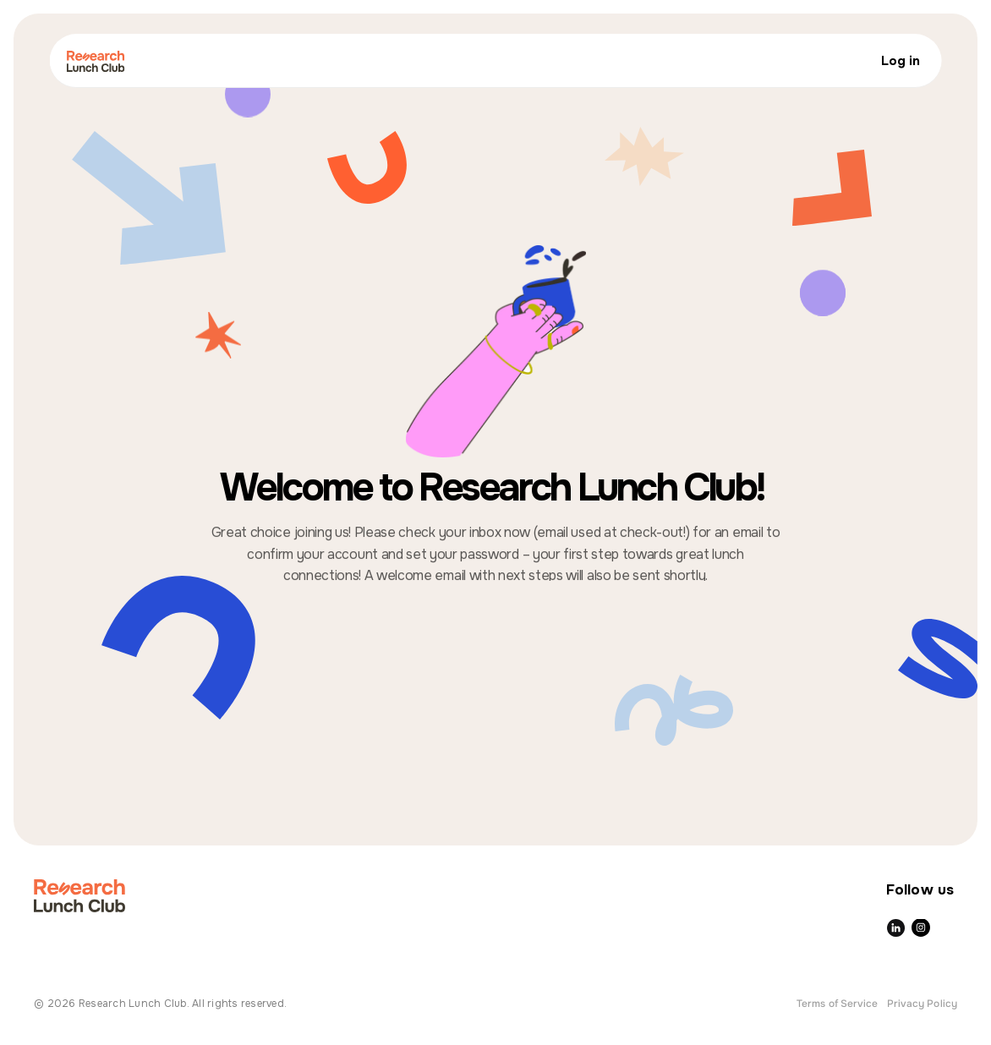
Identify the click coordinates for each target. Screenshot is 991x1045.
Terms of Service (838, 1003)
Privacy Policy (922, 1003)
